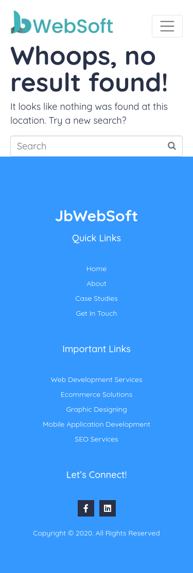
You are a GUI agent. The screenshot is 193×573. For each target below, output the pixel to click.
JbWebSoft (96, 215)
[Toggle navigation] (167, 26)
